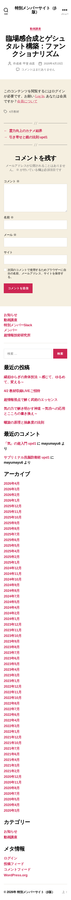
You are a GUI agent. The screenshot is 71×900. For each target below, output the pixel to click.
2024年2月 (12, 613)
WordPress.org (15, 875)
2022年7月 (12, 709)
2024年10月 (13, 579)
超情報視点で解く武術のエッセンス (31, 400)
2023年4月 (12, 669)
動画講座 (35, 28)
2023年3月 (12, 675)
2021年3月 (12, 765)
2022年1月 (12, 731)
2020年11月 (13, 782)
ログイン (10, 858)
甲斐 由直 (29, 63)
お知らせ (10, 315)
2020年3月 (12, 810)
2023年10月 (13, 636)
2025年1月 (12, 562)
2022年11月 (13, 692)
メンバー (10, 330)
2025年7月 (12, 534)
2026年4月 (12, 483)
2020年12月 (13, 777)
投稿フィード (14, 864)
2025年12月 (13, 506)
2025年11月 (13, 512)
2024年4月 (12, 607)
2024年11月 (13, 574)
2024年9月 (12, 585)
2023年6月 (12, 658)
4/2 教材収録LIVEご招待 (22, 391)
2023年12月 (13, 624)
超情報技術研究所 (17, 335)
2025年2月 (12, 557)
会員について (27, 101)
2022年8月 (12, 703)
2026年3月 (12, 489)
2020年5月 (12, 799)
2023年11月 (13, 630)
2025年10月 (13, 517)
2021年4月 (12, 760)
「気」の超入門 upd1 (20, 443)
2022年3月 (12, 726)
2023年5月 (12, 664)
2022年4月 (12, 720)
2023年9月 (12, 641)
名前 (8, 217)
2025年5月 (12, 545)
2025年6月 (12, 540)
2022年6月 (12, 715)
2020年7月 (12, 794)
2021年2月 (12, 771)
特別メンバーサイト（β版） (35, 10)
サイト (8, 252)
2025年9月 (12, 523)
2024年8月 (12, 591)
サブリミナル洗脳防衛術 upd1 (27, 457)
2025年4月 (12, 551)
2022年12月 (13, 686)
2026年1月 (12, 500)
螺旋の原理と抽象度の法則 (24, 422)
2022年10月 (13, 698)
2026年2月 (12, 495)
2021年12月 (13, 737)
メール (10, 234)
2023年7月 (12, 653)
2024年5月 (12, 602)
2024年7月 (12, 596)
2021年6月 (12, 754)
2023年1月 (12, 681)
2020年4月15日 (53, 63)
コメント (12, 181)
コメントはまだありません (38, 69)
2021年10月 (13, 743)
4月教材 (14, 111)
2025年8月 (12, 529)
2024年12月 (13, 568)
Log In (39, 96)
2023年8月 (12, 647)
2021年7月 (12, 748)
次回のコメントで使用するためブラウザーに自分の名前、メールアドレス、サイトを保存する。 (37, 273)
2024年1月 (12, 619)
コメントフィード (17, 869)
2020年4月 (12, 805)
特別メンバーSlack (18, 325)
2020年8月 (12, 788)
